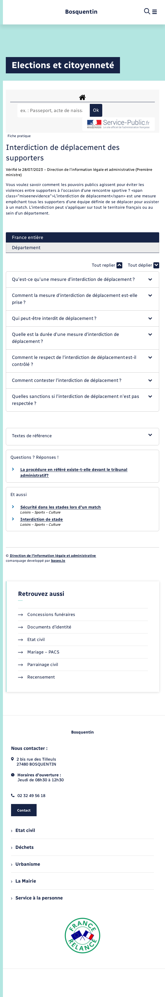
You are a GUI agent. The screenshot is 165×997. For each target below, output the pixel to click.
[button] (82, 279)
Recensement (36, 677)
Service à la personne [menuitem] (37, 898)
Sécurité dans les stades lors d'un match (60, 507)
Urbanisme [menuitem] (25, 864)
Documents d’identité (44, 627)
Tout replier (107, 265)
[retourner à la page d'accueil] (81, 11)
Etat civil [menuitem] (23, 830)
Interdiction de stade (41, 519)
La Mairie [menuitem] (23, 881)
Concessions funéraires (46, 614)
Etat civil (31, 639)
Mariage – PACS (38, 652)
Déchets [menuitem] (22, 847)
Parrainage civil (38, 664)
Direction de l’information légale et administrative (53, 556)
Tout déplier (143, 265)
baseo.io (58, 561)
